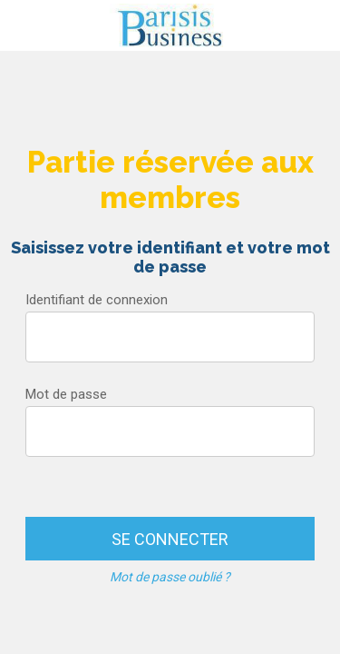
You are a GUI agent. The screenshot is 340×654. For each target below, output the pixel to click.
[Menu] (25, 25)
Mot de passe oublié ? (170, 577)
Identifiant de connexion (96, 300)
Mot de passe (66, 394)
